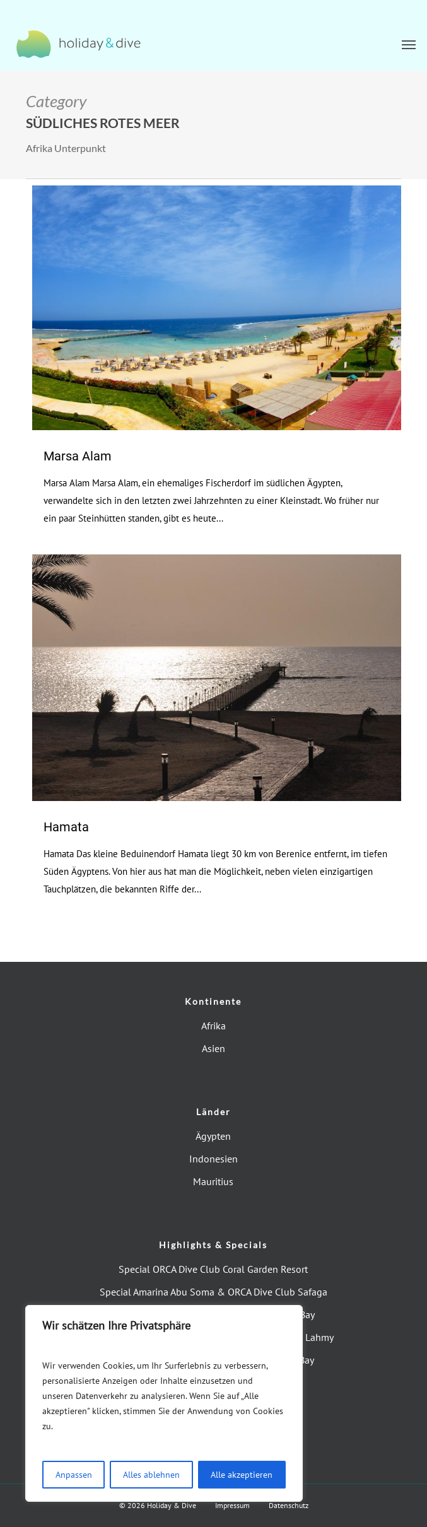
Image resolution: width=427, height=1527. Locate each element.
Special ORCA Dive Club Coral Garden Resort (213, 1269)
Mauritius (213, 1181)
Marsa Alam (78, 456)
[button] (409, 44)
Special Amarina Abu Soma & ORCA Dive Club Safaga (213, 1291)
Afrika (213, 1025)
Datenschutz (288, 1505)
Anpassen (74, 1474)
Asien (213, 1048)
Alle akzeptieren (241, 1474)
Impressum (232, 1505)
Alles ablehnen (151, 1474)
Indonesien (213, 1158)
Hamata (66, 826)
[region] (164, 1403)
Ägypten (213, 1136)
